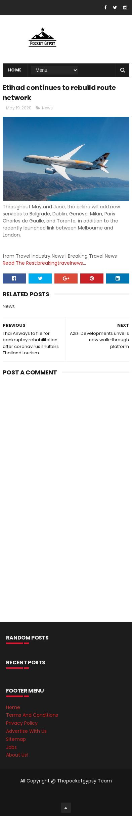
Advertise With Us (26, 731)
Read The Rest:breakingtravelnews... (44, 263)
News (47, 108)
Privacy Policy (22, 723)
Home (15, 70)
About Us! (17, 755)
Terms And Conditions (32, 715)
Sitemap (16, 739)
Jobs (11, 747)
